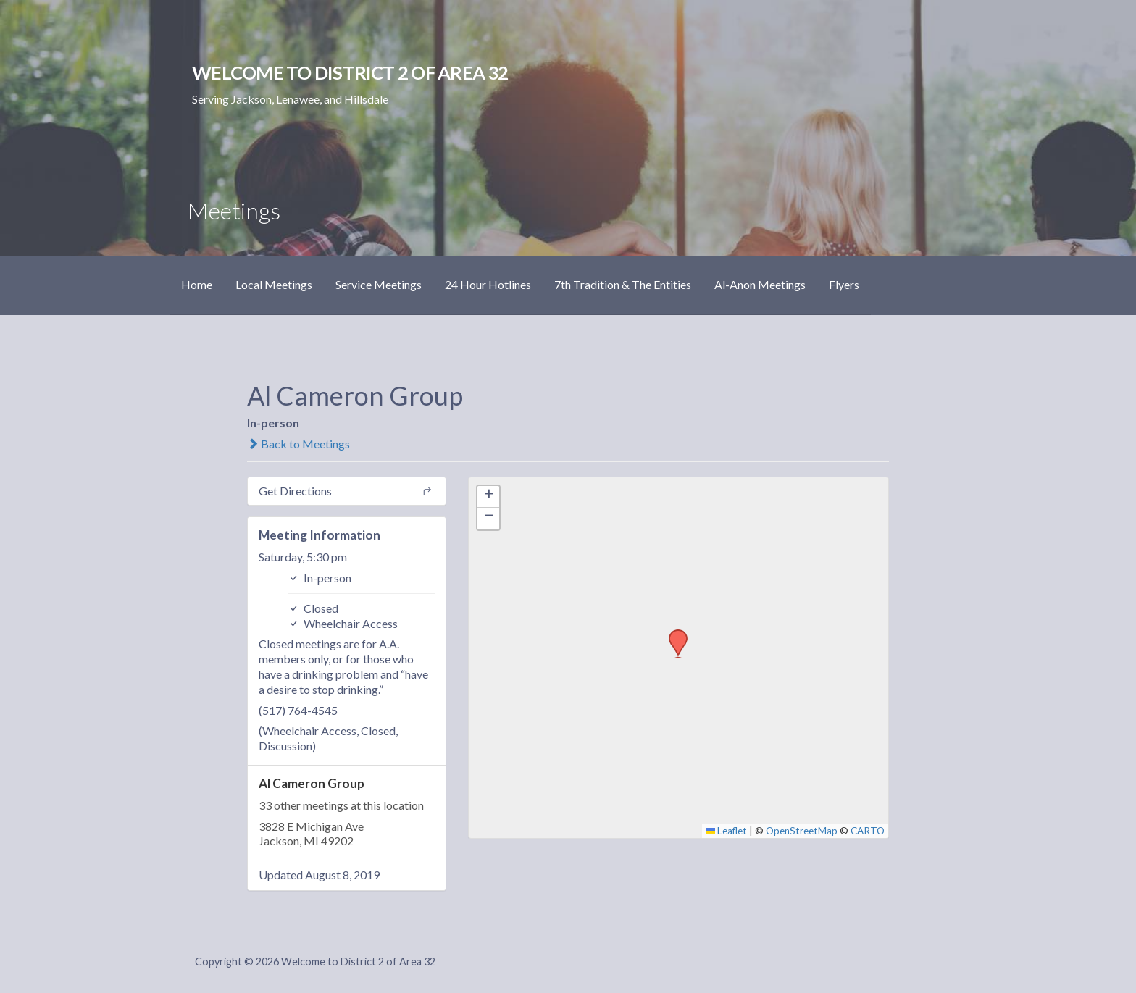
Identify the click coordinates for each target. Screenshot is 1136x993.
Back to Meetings (298, 444)
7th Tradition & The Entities (622, 284)
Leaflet (727, 831)
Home (196, 284)
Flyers (844, 284)
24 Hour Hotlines (488, 284)
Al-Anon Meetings (760, 284)
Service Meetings (378, 284)
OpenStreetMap (802, 831)
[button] (673, 633)
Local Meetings (273, 284)
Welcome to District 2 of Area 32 (350, 72)
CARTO (868, 831)
